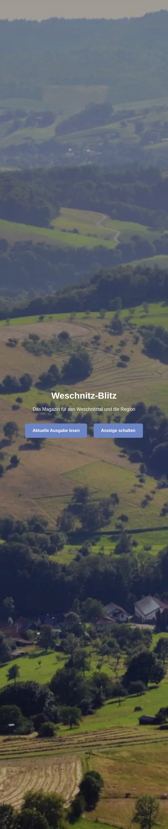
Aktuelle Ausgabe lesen (56, 430)
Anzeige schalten (118, 430)
